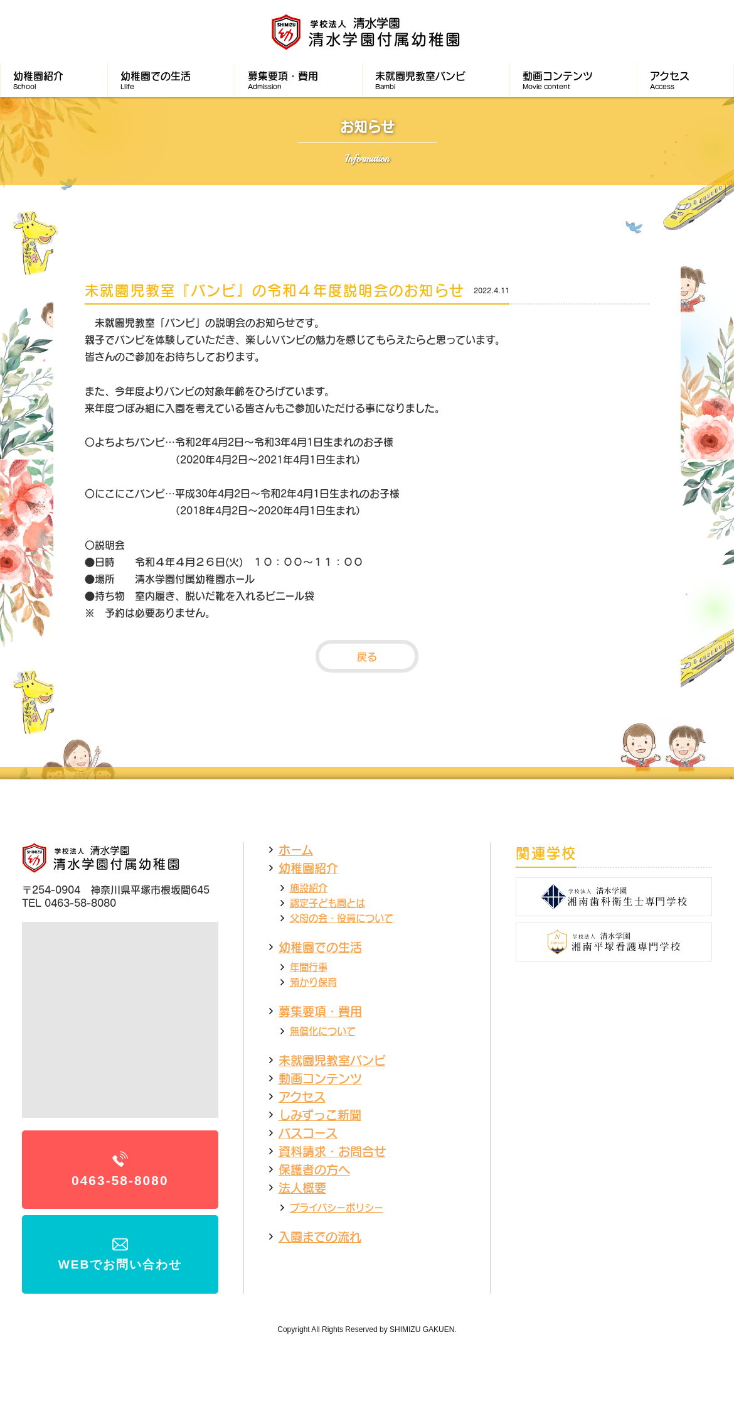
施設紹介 (308, 888)
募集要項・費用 (320, 1011)
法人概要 (302, 1187)
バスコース (308, 1132)
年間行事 (308, 967)
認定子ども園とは (327, 903)
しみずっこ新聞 (320, 1114)
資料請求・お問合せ (332, 1151)
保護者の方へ (314, 1169)
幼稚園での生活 (320, 947)
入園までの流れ (320, 1236)
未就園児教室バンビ (332, 1060)
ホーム (296, 849)
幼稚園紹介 (308, 867)
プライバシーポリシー (336, 1207)
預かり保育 (313, 982)
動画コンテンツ (320, 1078)
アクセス (302, 1096)
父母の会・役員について (341, 918)
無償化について (323, 1031)
